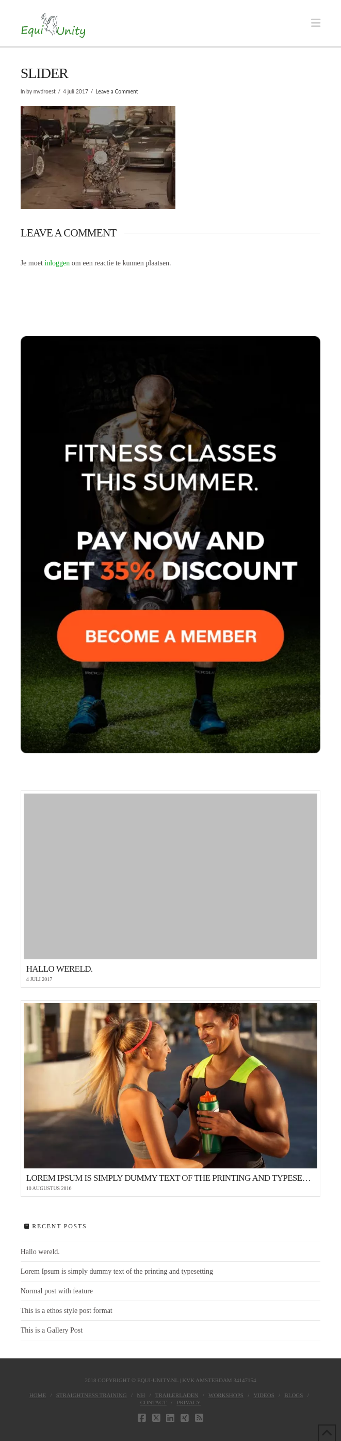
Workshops (225, 1395)
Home (37, 1395)
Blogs (293, 1395)
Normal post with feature (57, 1291)
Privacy (188, 1402)
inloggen (57, 263)
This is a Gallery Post (52, 1330)
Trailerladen (177, 1395)
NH (141, 1395)
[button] (315, 23)
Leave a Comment (116, 91)
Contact (153, 1402)
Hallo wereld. (40, 1252)
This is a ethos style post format (66, 1311)
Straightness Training (91, 1395)
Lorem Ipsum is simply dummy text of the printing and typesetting (117, 1271)
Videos (263, 1395)
